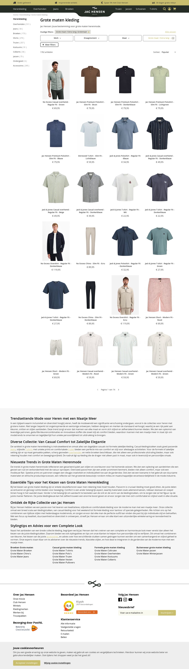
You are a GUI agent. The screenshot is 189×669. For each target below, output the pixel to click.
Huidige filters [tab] (46, 32)
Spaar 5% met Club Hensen (116, 2)
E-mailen (65, 633)
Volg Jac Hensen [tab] (128, 594)
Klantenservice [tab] (70, 619)
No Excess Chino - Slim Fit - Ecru (90, 263)
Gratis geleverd (24, 2)
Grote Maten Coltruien (105, 550)
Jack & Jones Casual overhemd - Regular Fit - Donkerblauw (160, 157)
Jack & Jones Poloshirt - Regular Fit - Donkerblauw (125, 264)
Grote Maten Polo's (62, 553)
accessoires (52, 536)
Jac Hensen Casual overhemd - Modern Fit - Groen (125, 372)
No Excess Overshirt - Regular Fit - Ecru (125, 318)
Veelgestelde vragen (71, 627)
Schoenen (141, 9)
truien (71, 449)
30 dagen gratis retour (166, 2)
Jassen (129, 9)
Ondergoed (20, 61)
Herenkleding (19, 9)
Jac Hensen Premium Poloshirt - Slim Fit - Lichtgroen (160, 103)
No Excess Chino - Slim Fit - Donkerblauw (90, 318)
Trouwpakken (19, 615)
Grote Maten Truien (62, 556)
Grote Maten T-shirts (62, 550)
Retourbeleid (67, 630)
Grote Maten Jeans (19, 556)
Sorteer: (156, 52)
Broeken (69, 9)
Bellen (64, 637)
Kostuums (20, 47)
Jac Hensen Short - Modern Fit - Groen (56, 372)
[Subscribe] (167, 613)
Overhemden (39, 9)
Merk (56, 38)
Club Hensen (19, 602)
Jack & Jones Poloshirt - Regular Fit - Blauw (125, 157)
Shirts (18, 38)
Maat (124, 38)
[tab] (147, 607)
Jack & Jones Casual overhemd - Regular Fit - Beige (56, 211)
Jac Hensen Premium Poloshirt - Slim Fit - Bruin (90, 103)
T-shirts (153, 9)
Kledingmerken (20, 609)
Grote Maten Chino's (20, 553)
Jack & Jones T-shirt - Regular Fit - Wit (125, 211)
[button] (169, 9)
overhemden (75, 452)
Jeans (56, 9)
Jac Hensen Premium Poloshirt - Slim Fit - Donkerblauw (125, 103)
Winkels (17, 605)
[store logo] (94, 12)
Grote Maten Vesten (62, 559)
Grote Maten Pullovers (63, 562)
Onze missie (19, 598)
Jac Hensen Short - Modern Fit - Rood (160, 318)
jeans (13, 449)
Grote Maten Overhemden (107, 553)
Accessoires (21, 65)
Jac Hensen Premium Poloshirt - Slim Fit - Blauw (56, 157)
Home (15, 15)
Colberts (19, 52)
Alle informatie (68, 623)
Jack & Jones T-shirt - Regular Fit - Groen (160, 264)
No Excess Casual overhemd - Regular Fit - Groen (56, 103)
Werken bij (18, 612)
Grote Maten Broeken (21, 550)
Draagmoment (90, 38)
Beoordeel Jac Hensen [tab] (75, 594)
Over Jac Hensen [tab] (23, 594)
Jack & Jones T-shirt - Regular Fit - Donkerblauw (160, 211)
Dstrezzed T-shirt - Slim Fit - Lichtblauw (90, 157)
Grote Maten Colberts (105, 559)
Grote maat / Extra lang (161, 38)
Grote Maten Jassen (146, 550)
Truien (118, 9)
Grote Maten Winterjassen (149, 553)
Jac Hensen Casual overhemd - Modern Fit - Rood (90, 372)
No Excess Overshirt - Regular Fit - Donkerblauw (56, 264)
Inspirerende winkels (68, 2)
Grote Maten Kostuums (106, 556)
